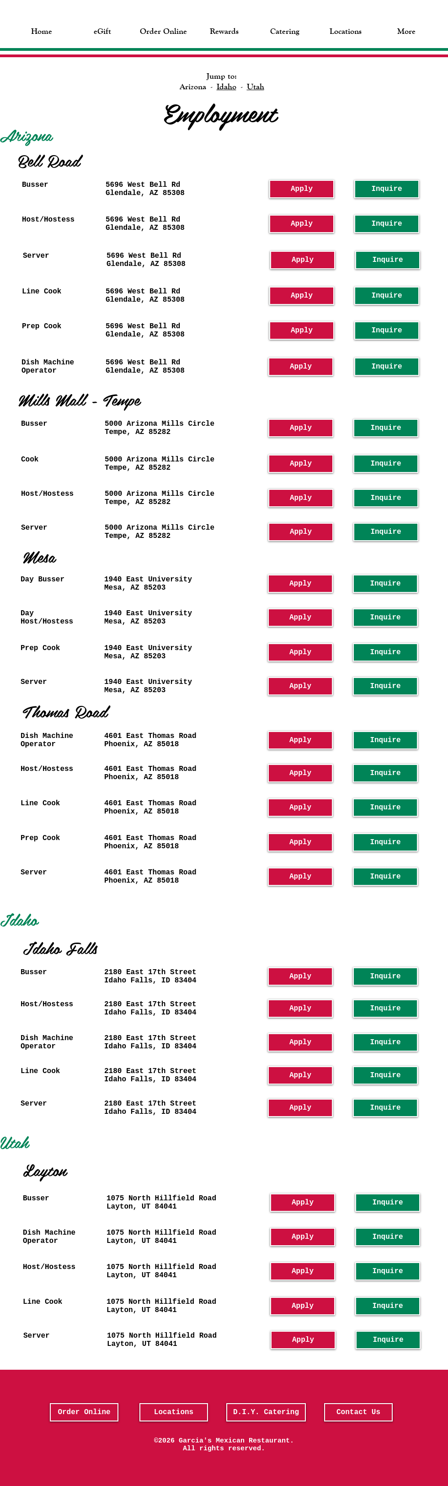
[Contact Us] (358, 1412)
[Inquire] (386, 189)
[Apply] (301, 189)
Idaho (226, 86)
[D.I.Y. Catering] (266, 1412)
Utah (255, 86)
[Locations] (173, 1412)
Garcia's (195, 1441)
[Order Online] (84, 1412)
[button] (102, 30)
